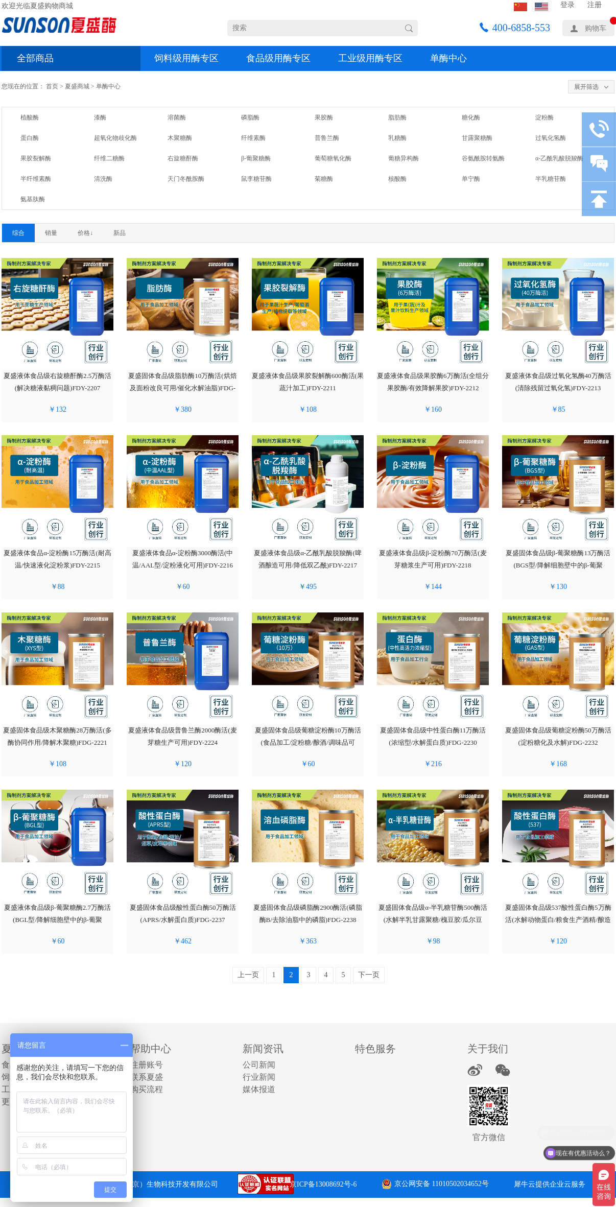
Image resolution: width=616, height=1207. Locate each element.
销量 (51, 232)
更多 (10, 1101)
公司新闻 (259, 1064)
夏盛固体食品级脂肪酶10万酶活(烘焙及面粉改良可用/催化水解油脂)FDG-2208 (182, 388)
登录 (567, 5)
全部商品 (35, 58)
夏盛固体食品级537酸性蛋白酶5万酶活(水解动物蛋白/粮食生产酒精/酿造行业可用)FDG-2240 (558, 920)
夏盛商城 (77, 86)
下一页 (369, 975)
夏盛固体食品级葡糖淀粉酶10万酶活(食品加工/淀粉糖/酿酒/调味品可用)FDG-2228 (308, 742)
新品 (119, 232)
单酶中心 (448, 58)
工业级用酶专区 (370, 58)
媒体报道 (259, 1089)
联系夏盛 (146, 1077)
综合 (18, 232)
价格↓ (85, 232)
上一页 (248, 975)
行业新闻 (259, 1077)
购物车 (595, 28)
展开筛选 (586, 86)
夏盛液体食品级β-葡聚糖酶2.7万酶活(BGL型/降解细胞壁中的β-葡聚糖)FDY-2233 (57, 920)
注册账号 (146, 1064)
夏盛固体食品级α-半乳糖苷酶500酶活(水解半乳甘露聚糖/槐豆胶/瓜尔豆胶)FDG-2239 (432, 920)
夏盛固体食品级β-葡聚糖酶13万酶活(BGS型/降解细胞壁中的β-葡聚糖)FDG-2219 (558, 565)
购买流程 (146, 1089)
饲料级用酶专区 (186, 58)
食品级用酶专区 (278, 58)
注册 (594, 5)
